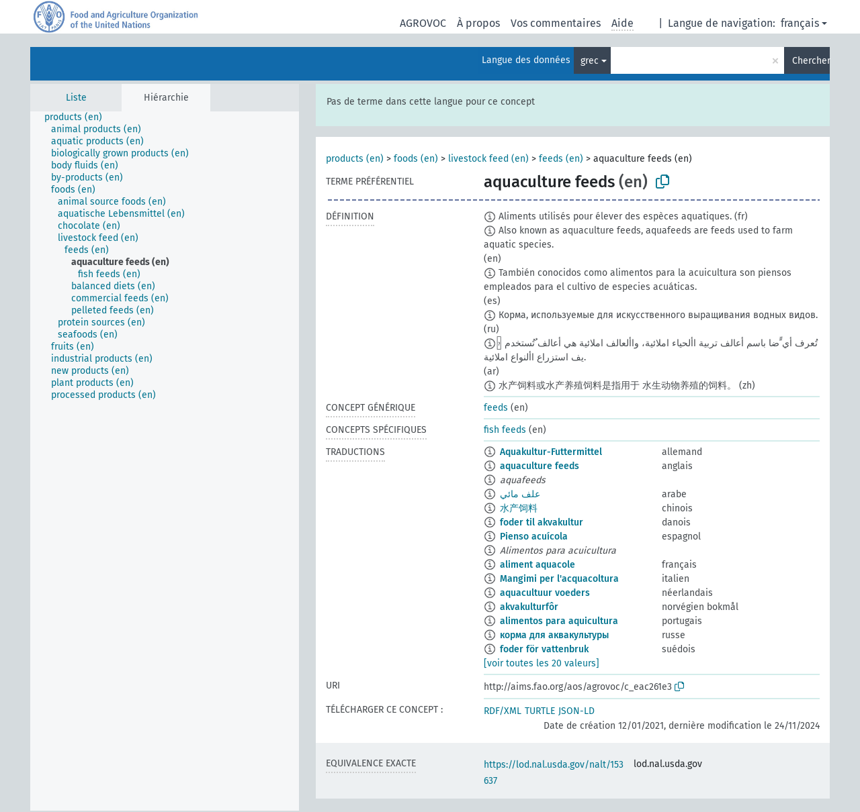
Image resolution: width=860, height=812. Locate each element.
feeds (496, 407)
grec (589, 60)
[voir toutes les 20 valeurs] (541, 663)
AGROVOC (423, 23)
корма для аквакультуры (554, 635)
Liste (76, 97)
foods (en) (416, 158)
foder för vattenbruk (544, 649)
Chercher (811, 60)
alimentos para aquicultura (559, 621)
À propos (478, 23)
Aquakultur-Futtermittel (551, 452)
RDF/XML (502, 711)
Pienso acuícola (534, 536)
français (800, 23)
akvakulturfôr (529, 607)
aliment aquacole (537, 564)
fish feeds (505, 430)
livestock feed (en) (488, 158)
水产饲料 (519, 508)
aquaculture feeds (539, 466)
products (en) (355, 158)
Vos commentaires (556, 23)
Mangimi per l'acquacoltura (559, 579)
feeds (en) (561, 158)
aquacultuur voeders (545, 593)
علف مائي (520, 494)
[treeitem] (79, 117)
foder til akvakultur (541, 522)
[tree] (164, 461)
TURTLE (540, 711)
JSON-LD (576, 711)
